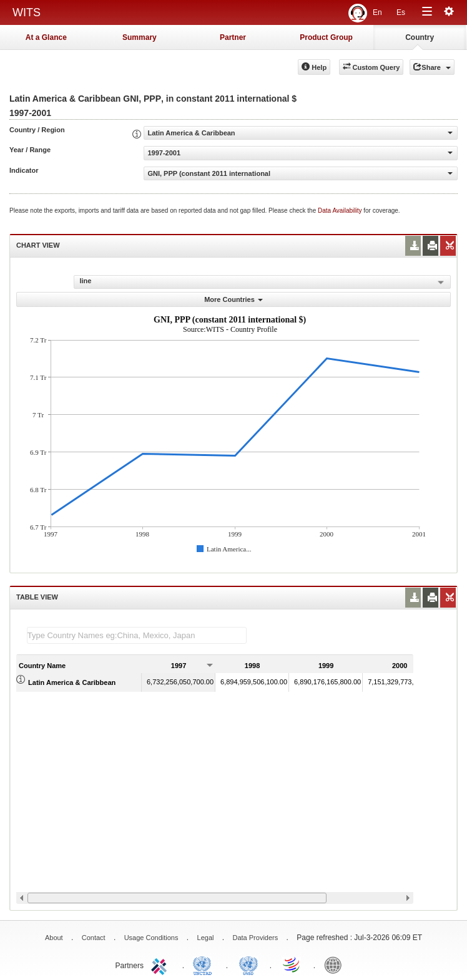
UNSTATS (248, 964)
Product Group (326, 37)
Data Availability (340, 210)
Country (419, 37)
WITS (26, 12)
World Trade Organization (292, 964)
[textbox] (137, 635)
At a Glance (46, 37)
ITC (161, 964)
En (377, 12)
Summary (139, 37)
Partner (233, 37)
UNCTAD (204, 964)
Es (400, 12)
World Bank (335, 964)
